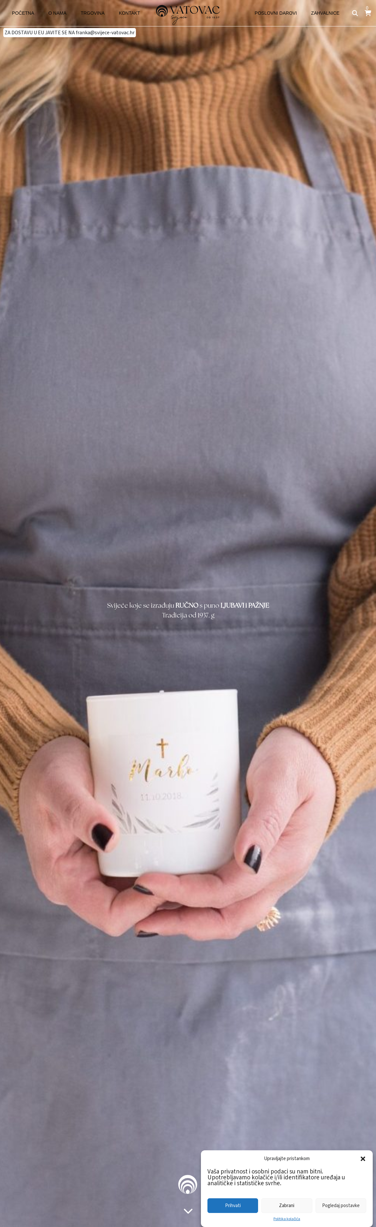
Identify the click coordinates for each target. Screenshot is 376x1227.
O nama (50, 13)
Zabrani (286, 1205)
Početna (21, 13)
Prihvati (233, 1205)
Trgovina (80, 13)
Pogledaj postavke (341, 1205)
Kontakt (112, 13)
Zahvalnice (327, 13)
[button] (363, 1159)
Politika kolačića (286, 1219)
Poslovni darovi (281, 13)
